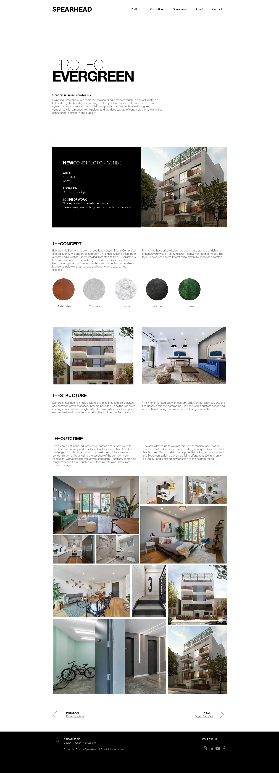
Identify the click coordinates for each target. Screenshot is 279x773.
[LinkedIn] (211, 748)
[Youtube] (217, 748)
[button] (136, 9)
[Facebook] (224, 748)
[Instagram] (204, 748)
